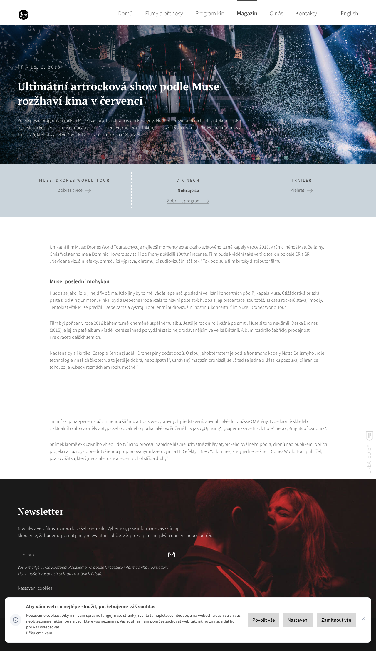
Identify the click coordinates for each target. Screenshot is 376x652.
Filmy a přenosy (164, 13)
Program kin (209, 13)
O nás (276, 13)
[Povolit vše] (263, 620)
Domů (125, 13)
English (349, 13)
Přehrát (297, 190)
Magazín (247, 13)
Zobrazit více (70, 190)
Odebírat (141, 554)
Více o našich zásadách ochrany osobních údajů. (60, 573)
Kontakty (306, 13)
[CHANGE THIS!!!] (363, 620)
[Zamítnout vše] (336, 620)
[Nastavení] (298, 620)
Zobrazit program (184, 201)
